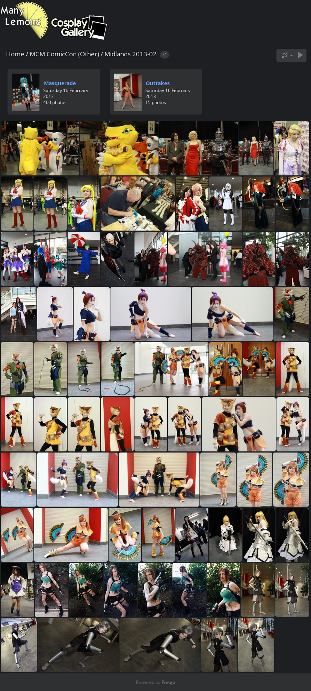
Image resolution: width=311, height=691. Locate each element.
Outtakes (158, 83)
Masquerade (60, 83)
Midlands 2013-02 (130, 54)
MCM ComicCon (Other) (64, 54)
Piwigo (168, 682)
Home (15, 54)
